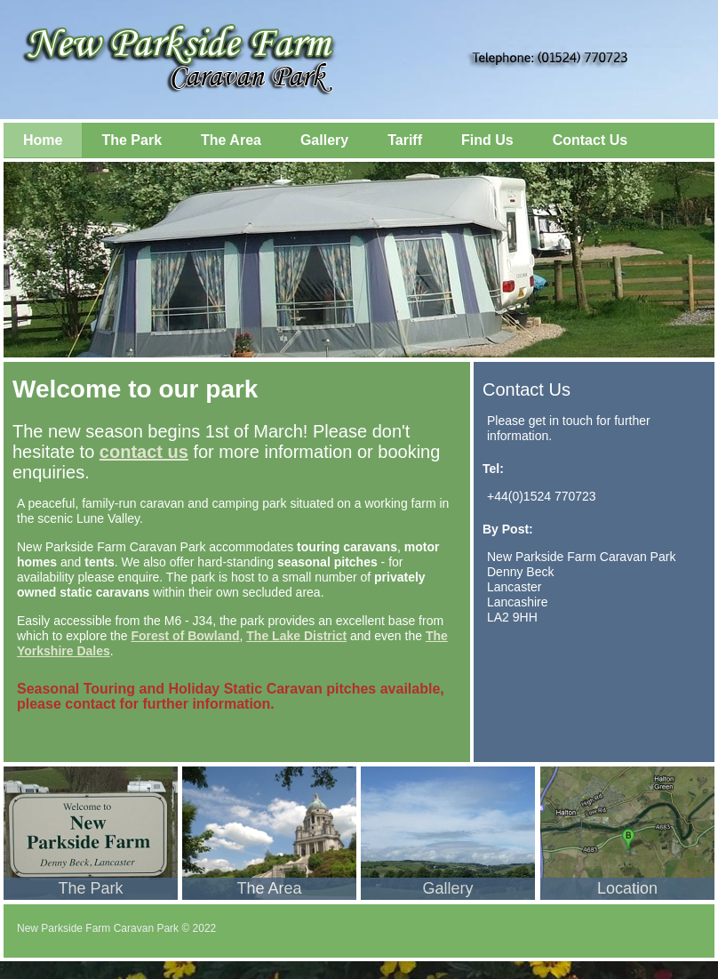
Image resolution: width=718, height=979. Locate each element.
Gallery (324, 140)
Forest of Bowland (185, 636)
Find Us (487, 140)
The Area (231, 140)
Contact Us (590, 140)
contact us (144, 451)
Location (627, 888)
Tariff (404, 140)
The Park (131, 140)
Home (42, 140)
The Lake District (296, 636)
